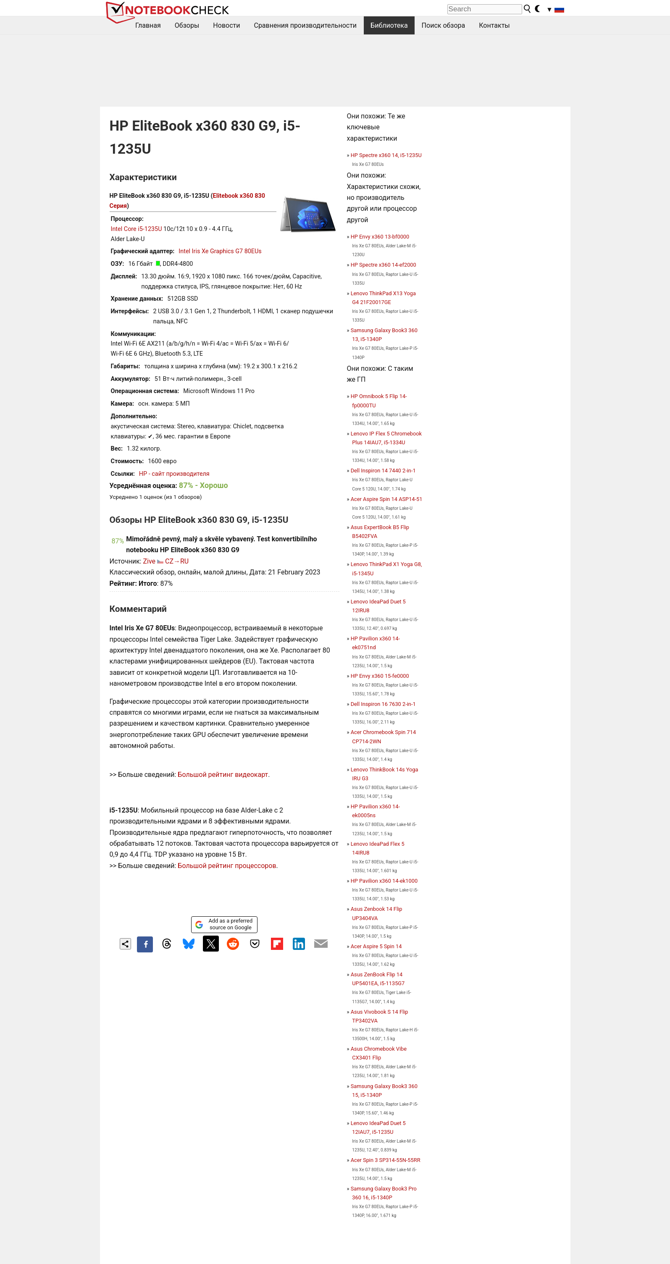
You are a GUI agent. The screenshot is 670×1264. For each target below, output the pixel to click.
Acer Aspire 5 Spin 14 (376, 946)
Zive (149, 561)
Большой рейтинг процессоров (227, 866)
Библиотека (389, 25)
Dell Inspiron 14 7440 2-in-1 (383, 470)
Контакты (494, 25)
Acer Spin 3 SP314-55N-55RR (385, 1160)
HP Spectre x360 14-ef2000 (383, 265)
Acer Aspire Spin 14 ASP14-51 (387, 499)
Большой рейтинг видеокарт (223, 775)
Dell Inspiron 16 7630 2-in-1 (383, 704)
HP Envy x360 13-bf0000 (380, 236)
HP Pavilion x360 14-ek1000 (384, 881)
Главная (148, 25)
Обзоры (187, 25)
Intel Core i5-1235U (136, 229)
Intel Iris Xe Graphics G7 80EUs (220, 251)
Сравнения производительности (305, 25)
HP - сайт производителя (174, 473)
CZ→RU (177, 561)
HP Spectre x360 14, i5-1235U (386, 155)
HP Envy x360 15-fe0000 (380, 676)
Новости (226, 25)
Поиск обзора (443, 25)
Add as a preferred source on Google (223, 924)
